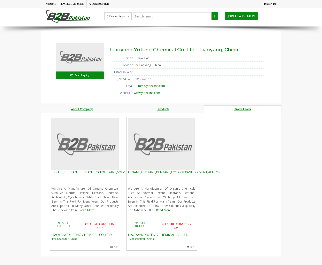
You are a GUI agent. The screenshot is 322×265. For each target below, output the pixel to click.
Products (163, 109)
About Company (82, 109)
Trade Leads (242, 109)
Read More (86, 210)
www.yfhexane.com (147, 93)
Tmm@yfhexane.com (150, 86)
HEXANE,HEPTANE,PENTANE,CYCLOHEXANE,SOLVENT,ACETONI (98, 172)
